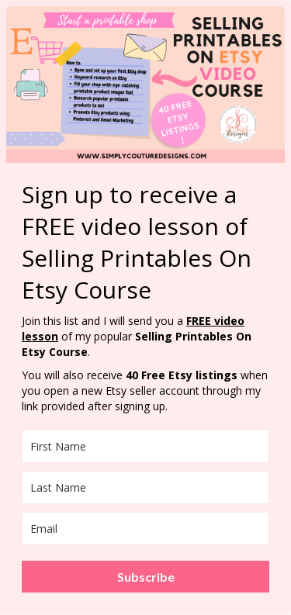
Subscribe (146, 576)
